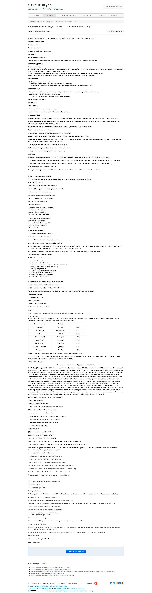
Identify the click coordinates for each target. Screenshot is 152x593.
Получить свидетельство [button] (115, 31)
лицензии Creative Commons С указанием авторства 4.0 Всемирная (75, 591)
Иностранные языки (51, 21)
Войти (106, 6)
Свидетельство (87, 15)
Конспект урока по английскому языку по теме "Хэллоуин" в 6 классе (51, 569)
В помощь (101, 15)
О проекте (31, 586)
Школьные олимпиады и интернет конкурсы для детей (51, 586)
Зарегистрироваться (116, 6)
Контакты (114, 15)
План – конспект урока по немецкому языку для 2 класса (47, 573)
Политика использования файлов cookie (40, 588)
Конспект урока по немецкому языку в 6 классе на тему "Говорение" (51, 567)
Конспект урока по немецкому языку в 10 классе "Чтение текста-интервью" (53, 575)
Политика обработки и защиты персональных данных (68, 588)
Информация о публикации (68, 15)
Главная (36, 15)
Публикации (49, 15)
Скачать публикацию (76, 551)
